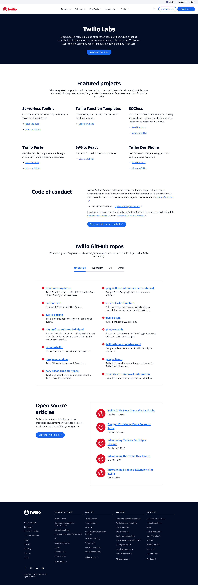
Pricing (125, 9)
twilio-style (113, 317)
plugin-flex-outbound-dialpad (65, 329)
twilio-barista (54, 314)
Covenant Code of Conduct (131, 216)
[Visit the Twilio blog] (50, 435)
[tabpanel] (99, 333)
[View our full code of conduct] (106, 224)
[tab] (80, 269)
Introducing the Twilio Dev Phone (129, 456)
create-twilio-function (120, 303)
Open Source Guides (98, 216)
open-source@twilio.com (128, 206)
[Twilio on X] (32, 568)
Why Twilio (95, 9)
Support (182, 2)
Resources (111, 9)
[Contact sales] (167, 9)
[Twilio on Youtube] (43, 568)
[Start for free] (186, 9)
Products (66, 9)
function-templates (58, 288)
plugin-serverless (57, 359)
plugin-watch (114, 329)
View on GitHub (33, 129)
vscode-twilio (54, 347)
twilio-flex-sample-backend (123, 344)
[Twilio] (10, 9)
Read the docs (32, 124)
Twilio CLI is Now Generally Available (131, 410)
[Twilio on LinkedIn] (37, 568)
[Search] (154, 9)
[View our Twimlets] (99, 52)
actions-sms (53, 303)
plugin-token (114, 359)
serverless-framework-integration (128, 374)
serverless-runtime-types (62, 371)
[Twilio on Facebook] (26, 568)
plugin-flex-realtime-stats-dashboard (130, 288)
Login (192, 2)
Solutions (80, 9)
